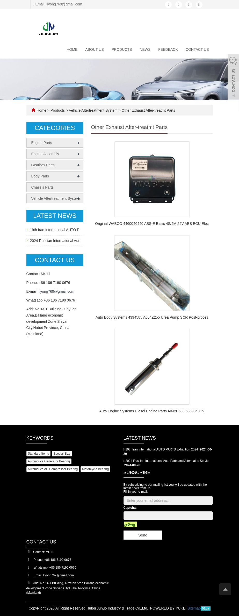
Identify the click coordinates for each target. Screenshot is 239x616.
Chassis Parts (42, 187)
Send (142, 535)
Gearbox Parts (43, 165)
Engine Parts (41, 143)
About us (94, 49)
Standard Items (38, 453)
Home (72, 49)
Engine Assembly (45, 154)
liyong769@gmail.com (56, 291)
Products (122, 49)
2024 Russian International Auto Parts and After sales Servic (166, 461)
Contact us (197, 49)
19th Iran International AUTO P (54, 230)
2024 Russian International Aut (54, 241)
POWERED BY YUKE (168, 608)
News (145, 49)
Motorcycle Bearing (95, 469)
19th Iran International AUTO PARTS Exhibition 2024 (161, 449)
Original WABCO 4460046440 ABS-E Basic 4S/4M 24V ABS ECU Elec (151, 223)
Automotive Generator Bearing (49, 461)
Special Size (61, 453)
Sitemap (194, 608)
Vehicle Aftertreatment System (93, 110)
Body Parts (40, 176)
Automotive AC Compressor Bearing (53, 469)
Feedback (168, 49)
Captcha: (130, 508)
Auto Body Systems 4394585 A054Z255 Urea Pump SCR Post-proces (152, 317)
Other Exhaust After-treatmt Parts (148, 110)
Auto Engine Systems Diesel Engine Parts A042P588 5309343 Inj (151, 411)
